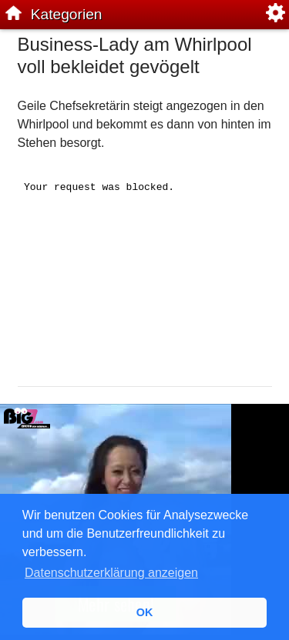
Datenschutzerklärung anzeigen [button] (111, 572)
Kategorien (66, 14)
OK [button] (144, 612)
